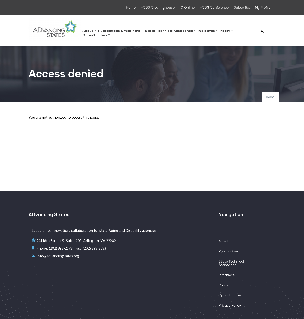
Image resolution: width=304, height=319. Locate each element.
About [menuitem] (89, 31)
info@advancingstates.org (58, 256)
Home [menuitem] (131, 7)
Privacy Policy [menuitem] (229, 305)
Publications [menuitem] (228, 251)
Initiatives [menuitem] (208, 31)
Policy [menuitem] (226, 31)
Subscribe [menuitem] (242, 7)
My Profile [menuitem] (262, 7)
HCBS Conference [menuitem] (214, 7)
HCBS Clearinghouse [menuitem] (158, 7)
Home (270, 97)
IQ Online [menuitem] (187, 7)
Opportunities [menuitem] (96, 35)
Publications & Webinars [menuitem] (119, 31)
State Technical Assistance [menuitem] (170, 31)
